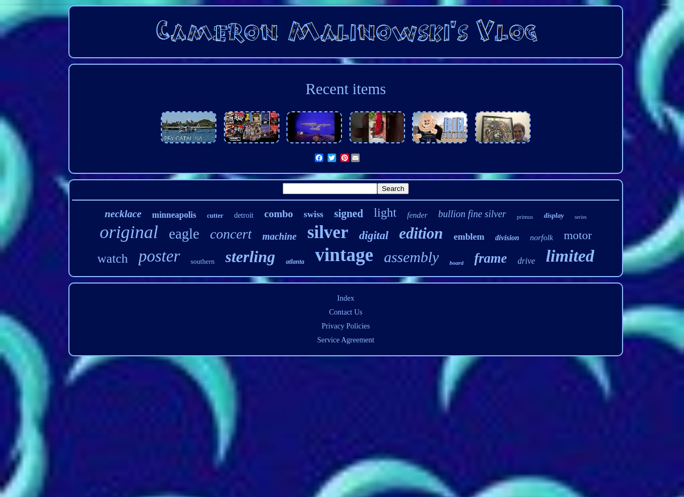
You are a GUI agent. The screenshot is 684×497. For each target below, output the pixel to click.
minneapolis (174, 214)
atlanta (295, 261)
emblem (469, 237)
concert (231, 234)
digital (373, 235)
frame (490, 258)
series (580, 217)
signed (348, 213)
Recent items (346, 88)
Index (345, 298)
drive (526, 260)
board (456, 262)
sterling (250, 256)
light (385, 212)
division (507, 238)
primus (525, 216)
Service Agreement (346, 340)
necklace (123, 213)
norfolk (541, 237)
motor (578, 235)
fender (417, 215)
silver (327, 232)
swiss (313, 214)
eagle (184, 234)
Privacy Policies (346, 326)
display (554, 215)
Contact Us (346, 312)
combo (278, 213)
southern (203, 261)
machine (279, 236)
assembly (411, 257)
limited (570, 255)
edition (421, 233)
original (128, 232)
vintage (344, 254)
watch (112, 258)
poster (159, 256)
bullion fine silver (472, 214)
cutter (215, 215)
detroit (244, 215)
